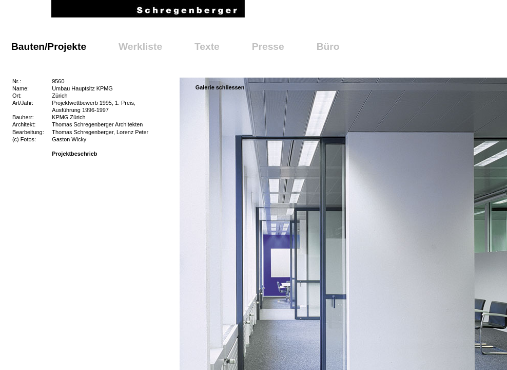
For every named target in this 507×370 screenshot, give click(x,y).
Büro (328, 46)
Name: (20, 88)
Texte (207, 46)
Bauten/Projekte (48, 46)
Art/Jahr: (22, 103)
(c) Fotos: (24, 139)
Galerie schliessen (220, 87)
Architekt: (23, 124)
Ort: (17, 95)
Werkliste (140, 46)
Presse (268, 46)
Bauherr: (23, 117)
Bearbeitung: (28, 132)
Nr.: (16, 81)
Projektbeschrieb (74, 154)
